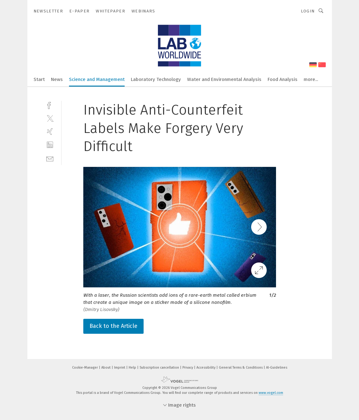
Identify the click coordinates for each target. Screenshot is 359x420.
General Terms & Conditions (241, 368)
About (106, 368)
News (57, 79)
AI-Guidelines (276, 368)
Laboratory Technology (156, 79)
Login (308, 11)
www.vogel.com (271, 393)
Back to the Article (113, 326)
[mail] (50, 158)
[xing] (50, 131)
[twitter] (50, 118)
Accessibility (206, 368)
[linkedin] (50, 145)
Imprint (120, 368)
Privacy (188, 368)
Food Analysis (282, 79)
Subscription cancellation (160, 368)
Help (133, 368)
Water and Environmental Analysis (224, 79)
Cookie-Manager (85, 368)
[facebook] (50, 105)
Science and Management (97, 79)
